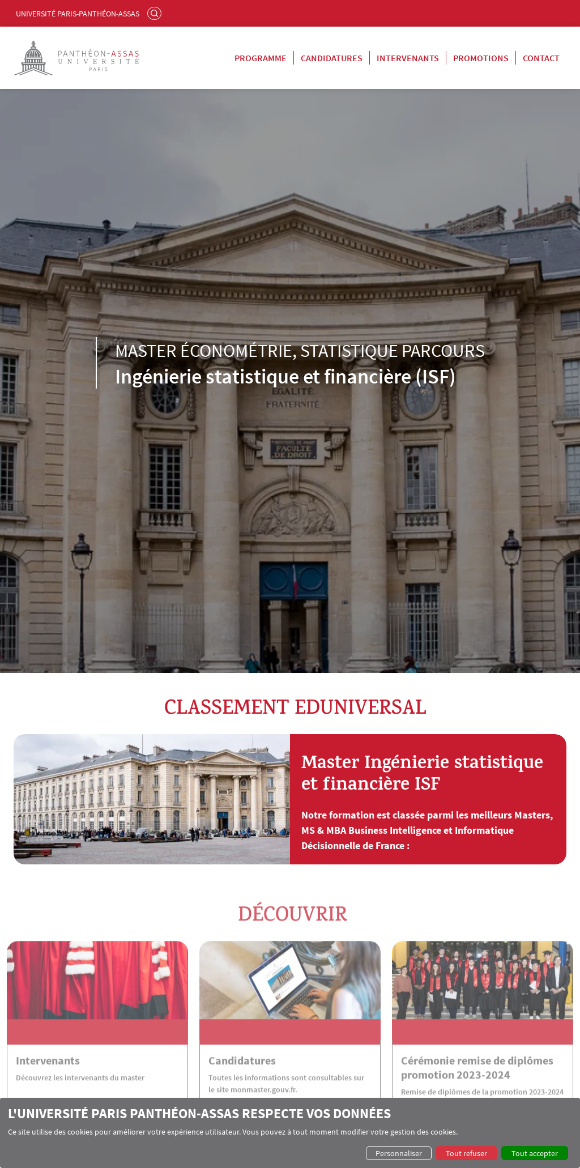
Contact (541, 57)
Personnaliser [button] (399, 1153)
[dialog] (290, 1133)
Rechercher (155, 13)
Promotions (481, 57)
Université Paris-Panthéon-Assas (77, 14)
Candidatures (331, 57)
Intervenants (408, 57)
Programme (260, 57)
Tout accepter (534, 1153)
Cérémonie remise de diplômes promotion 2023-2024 (477, 1083)
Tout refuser (466, 1153)
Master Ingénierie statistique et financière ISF (422, 776)
